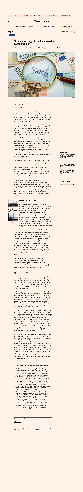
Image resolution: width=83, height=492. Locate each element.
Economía (28, 26)
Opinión (49, 26)
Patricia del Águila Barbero (21, 103)
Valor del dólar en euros (65, 15)
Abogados (28, 424)
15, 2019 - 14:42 (20, 104)
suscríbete (65, 26)
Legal (10, 31)
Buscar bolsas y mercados (65, 181)
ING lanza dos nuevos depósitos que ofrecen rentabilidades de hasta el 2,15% (67, 165)
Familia (45, 424)
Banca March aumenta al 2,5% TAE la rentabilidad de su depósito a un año (67, 161)
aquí (38, 429)
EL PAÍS (53, 26)
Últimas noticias (44, 26)
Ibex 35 (12, 15)
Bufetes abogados (40, 424)
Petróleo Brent (36, 15)
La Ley (72, 32)
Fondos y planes (38, 26)
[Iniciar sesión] (71, 26)
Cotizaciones (32, 26)
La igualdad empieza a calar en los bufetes (12, 222)
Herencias (15, 424)
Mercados (24, 26)
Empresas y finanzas (18, 26)
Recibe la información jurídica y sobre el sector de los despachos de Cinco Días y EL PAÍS (30, 418)
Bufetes (15, 39)
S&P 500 (23, 15)
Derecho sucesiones (21, 424)
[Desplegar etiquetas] (51, 424)
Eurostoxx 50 (50, 15)
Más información (17, 429)
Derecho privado (33, 424)
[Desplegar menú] (9, 21)
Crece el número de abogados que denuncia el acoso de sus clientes (12, 210)
